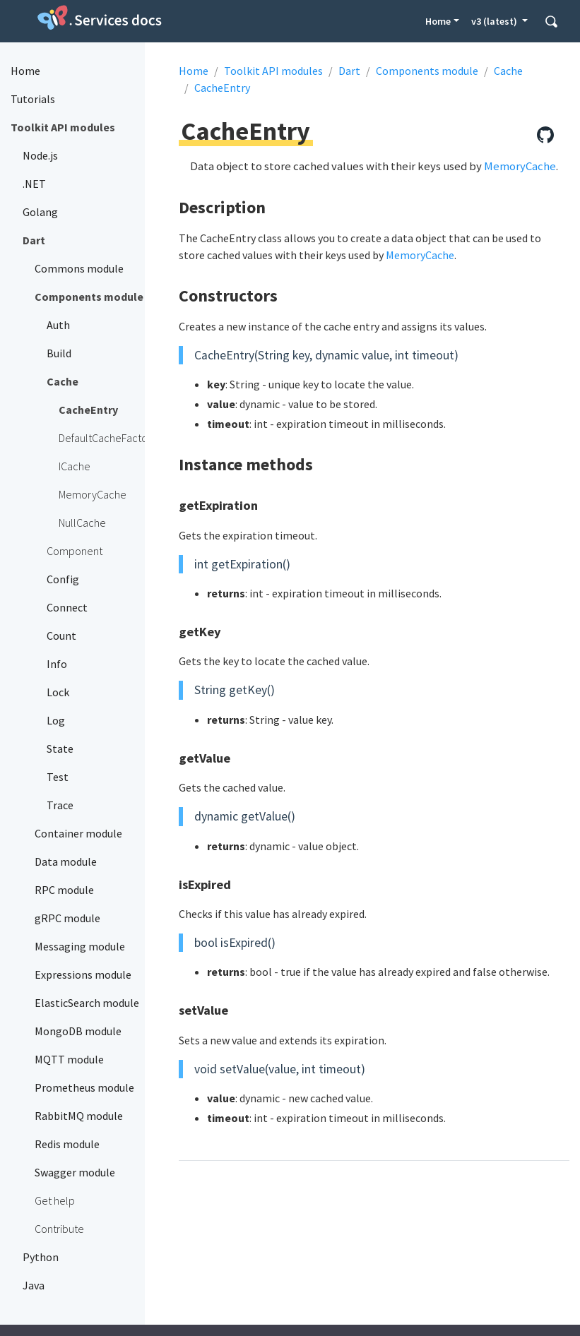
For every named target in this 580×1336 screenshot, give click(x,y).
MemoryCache (520, 166)
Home (438, 21)
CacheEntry (222, 87)
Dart (349, 71)
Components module (427, 71)
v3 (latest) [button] (495, 21)
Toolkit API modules (273, 71)
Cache (508, 71)
